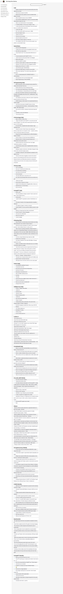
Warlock (17, 306)
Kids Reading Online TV (5, 13)
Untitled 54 (18, 290)
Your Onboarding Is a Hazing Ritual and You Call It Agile (26, 90)
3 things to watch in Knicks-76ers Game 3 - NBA (23, 444)
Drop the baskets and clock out (21, 37)
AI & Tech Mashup (4, 4)
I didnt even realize (19, 180)
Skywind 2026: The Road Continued (22, 258)
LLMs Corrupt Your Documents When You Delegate (25, 57)
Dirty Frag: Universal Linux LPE (20, 321)
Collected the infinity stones (21, 381)
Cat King (17, 275)
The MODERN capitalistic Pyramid (22, 265)
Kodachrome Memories (20, 280)
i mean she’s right (19, 29)
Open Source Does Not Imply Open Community (23, 339)
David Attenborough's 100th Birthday (22, 67)
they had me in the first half (21, 172)
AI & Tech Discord (4, 8)
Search (44, 4)
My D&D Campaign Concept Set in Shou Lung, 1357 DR (26, 305)
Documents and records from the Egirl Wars (24, 268)
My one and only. (19, 187)
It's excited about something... (21, 170)
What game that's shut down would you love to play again (26, 260)
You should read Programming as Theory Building (25, 89)
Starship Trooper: (19, 293)
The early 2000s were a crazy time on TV (23, 175)
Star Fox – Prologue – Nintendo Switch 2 (23, 255)
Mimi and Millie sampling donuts (22, 273)
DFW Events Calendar (5, 14)
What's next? (18, 192)
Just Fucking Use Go (18, 318)
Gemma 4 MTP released (20, 391)
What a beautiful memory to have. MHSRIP (24, 17)
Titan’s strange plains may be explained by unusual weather (25, 529)
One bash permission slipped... (21, 379)
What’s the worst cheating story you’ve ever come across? (26, 368)
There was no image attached (21, 568)
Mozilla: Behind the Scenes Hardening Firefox (24, 87)
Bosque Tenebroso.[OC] (20, 295)
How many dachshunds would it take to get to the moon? (24, 542)
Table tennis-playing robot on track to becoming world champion (26, 537)
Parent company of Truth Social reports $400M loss (25, 137)
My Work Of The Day (20, 270)
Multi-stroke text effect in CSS (19, 326)
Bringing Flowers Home (20, 283)
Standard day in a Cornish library (22, 185)
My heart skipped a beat (20, 32)
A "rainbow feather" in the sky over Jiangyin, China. (25, 24)
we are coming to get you (20, 313)
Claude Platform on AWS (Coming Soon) (23, 512)
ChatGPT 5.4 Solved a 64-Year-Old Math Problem (25, 565)
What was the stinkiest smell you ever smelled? (24, 371)
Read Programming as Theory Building (23, 79)
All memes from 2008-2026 (21, 213)
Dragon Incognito (19, 300)
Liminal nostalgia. (19, 217)
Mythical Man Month (19, 59)
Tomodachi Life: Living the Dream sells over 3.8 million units (27, 257)
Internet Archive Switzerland (21, 47)
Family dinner (18, 197)
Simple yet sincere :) (19, 34)
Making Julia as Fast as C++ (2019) (22, 66)
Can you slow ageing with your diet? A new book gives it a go (25, 544)
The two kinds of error (20, 114)
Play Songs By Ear (4, 9)
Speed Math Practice (4, 11)
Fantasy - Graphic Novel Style (21, 288)
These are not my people (20, 36)
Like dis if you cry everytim (21, 563)
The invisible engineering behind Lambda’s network (25, 495)
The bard (17, 276)
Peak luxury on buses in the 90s (22, 12)
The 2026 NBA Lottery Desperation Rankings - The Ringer (24, 439)
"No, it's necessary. (19, 167)
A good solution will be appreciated (22, 573)
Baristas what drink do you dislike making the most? (25, 373)
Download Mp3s (3, 6)
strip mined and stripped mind (21, 298)
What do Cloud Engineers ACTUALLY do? (23, 515)
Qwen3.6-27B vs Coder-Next (21, 389)
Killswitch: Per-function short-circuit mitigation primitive (26, 64)
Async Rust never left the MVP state (20, 319)
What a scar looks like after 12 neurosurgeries (24, 22)
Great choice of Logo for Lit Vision (22, 182)
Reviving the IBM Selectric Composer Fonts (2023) (25, 69)
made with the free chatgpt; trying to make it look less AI (26, 278)
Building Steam (18, 311)
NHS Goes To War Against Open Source (21, 329)
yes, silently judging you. (20, 308)
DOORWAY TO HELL (20, 310)
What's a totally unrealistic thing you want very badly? (25, 353)
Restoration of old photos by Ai (21, 271)
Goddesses (18, 296)
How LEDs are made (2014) (21, 51)
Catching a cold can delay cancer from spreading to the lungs (25, 549)
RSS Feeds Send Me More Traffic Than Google (23, 328)
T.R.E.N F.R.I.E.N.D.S (20, 575)
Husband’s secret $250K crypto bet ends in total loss (25, 469)
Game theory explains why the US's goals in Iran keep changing (26, 524)
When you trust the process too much (23, 557)
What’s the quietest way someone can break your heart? (26, 374)
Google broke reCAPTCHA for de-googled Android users (26, 49)
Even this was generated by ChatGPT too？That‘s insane (26, 562)
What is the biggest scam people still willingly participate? (26, 369)
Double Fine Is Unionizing (20, 238)
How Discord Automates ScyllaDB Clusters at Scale (25, 104)
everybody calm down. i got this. (22, 580)
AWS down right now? (20, 514)
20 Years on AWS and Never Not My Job (23, 497)
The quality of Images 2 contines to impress (24, 205)
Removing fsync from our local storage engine (24, 77)
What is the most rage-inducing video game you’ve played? (27, 351)
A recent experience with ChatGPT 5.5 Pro (23, 56)
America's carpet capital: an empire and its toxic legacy (26, 62)
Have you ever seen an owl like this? (22, 281)
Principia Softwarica (17, 338)
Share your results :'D (20, 215)
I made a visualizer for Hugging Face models (24, 394)
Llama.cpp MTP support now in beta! (22, 401)
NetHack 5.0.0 (16, 336)
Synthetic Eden (18, 291)
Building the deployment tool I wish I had (21, 331)
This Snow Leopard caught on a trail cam (23, 39)
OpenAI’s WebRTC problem (21, 61)
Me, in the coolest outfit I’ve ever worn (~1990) (24, 31)
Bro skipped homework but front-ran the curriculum (25, 474)
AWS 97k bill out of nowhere (21, 507)
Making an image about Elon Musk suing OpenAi (25, 210)
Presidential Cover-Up (20, 266)
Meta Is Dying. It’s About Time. (21, 119)
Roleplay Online (3, 16)
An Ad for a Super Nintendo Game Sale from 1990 (25, 237)
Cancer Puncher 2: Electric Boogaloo (22, 212)
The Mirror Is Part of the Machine (22, 112)
